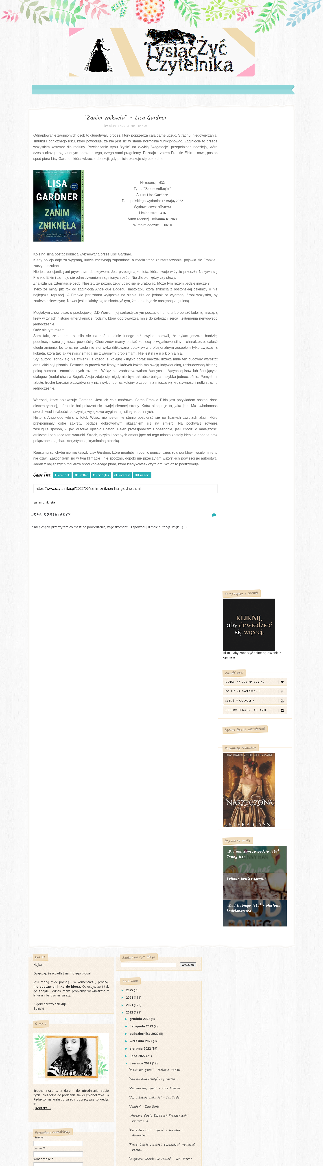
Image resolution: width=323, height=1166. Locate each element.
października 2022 (148, 742)
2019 (133, 1039)
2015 (133, 1069)
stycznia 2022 (144, 1017)
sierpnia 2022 (144, 757)
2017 (133, 1054)
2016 (133, 1062)
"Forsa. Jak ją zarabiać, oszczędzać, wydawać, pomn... (158, 856)
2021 (133, 1025)
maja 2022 (141, 988)
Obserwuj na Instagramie (248, 236)
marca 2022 (143, 1003)
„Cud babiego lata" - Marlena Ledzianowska (246, 435)
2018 (133, 1047)
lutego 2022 (143, 1010)
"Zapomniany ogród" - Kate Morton (157, 797)
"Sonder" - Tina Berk (147, 815)
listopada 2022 (145, 735)
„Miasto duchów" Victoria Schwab (156, 877)
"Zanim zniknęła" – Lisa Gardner (156, 948)
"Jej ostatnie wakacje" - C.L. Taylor (158, 806)
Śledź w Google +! (248, 227)
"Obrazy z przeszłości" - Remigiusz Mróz (161, 938)
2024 (133, 706)
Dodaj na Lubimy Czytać (248, 208)
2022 (133, 721)
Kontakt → (51, 814)
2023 (133, 714)
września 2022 (145, 750)
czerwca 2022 (144, 772)
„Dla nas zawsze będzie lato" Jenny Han (245, 381)
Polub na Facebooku (248, 217)
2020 (133, 1032)
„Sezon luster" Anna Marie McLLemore (161, 966)
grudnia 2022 (144, 728)
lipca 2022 (141, 765)
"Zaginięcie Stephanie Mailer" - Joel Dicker (163, 867)
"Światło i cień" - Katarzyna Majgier (158, 957)
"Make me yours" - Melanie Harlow (158, 778)
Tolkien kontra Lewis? (239, 405)
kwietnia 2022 (144, 995)
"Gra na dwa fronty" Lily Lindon (155, 788)
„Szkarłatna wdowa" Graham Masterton (161, 915)
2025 (133, 699)
